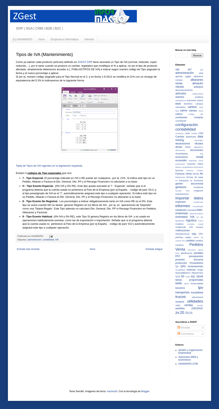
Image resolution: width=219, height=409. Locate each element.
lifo (202, 217)
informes (182, 206)
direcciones (180, 150)
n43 (191, 227)
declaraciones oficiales (189, 143)
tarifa (178, 283)
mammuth (112, 391)
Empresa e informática (64, 39)
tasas (186, 283)
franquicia (183, 180)
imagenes (198, 190)
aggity (188, 76)
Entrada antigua (154, 249)
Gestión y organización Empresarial (190, 351)
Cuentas (179, 136)
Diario (188, 147)
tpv (200, 287)
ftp (191, 181)
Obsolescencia (182, 234)
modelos (179, 224)
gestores (180, 187)
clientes (193, 110)
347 (190, 69)
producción (181, 263)
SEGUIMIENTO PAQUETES (189, 273)
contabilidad (48, 239)
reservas (191, 269)
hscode (178, 191)
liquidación (179, 221)
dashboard (191, 136)
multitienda (180, 227)
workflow (180, 308)
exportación (180, 164)
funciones (198, 180)
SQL (193, 276)
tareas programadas (189, 279)
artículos (180, 93)
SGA (177, 276)
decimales (199, 140)
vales (177, 305)
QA (177, 266)
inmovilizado (198, 206)
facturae (179, 170)
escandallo (181, 160)
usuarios (179, 301)
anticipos (198, 86)
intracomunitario (196, 213)
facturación (198, 167)
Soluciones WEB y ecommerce (188, 358)
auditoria (199, 97)
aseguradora (197, 94)
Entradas (184, 327)
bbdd (178, 103)
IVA (57, 239)
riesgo (200, 270)
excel (201, 160)
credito (194, 133)
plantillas (198, 253)
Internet (89, 39)
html (187, 191)
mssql (200, 224)
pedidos (190, 240)
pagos (188, 237)
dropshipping (181, 153)
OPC (201, 234)
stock (199, 276)
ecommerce (181, 157)
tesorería (180, 288)
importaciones (182, 194)
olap (194, 233)
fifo (201, 173)
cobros (178, 114)
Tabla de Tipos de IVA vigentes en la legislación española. (49, 165)
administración (34, 239)
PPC (177, 256)
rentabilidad (180, 270)
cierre (183, 110)
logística (191, 220)
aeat (201, 73)
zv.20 (179, 312)
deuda (178, 147)
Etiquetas (193, 160)
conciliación (180, 121)
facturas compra (195, 170)
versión (200, 305)
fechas (196, 174)
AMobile (179, 86)
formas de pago (195, 177)
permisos (192, 250)
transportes (182, 292)
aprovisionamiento (184, 90)
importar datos (189, 198)
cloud (201, 111)
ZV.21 (189, 312)
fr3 (176, 181)
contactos (179, 133)
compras (198, 117)
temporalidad (197, 283)
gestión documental (189, 183)
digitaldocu (198, 147)
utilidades (195, 301)
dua (201, 154)
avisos (200, 100)
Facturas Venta (183, 173)
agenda (178, 76)
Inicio (41, 39)
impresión (180, 202)
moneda (190, 224)
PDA (184, 241)
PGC (177, 253)
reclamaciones (195, 266)
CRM (200, 133)
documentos (196, 150)
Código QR (195, 114)
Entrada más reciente (28, 249)
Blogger (145, 391)
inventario (181, 216)
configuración (186, 125)
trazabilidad (197, 292)
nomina (199, 227)
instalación (181, 210)
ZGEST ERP (85, 61)
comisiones (181, 117)
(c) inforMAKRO (22, 39)
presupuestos (196, 256)
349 (201, 70)
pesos (200, 250)
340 (177, 69)
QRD (183, 266)
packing (179, 237)
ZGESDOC (197, 308)
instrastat (191, 210)
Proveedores (196, 263)
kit (198, 217)
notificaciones (182, 230)
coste (187, 133)
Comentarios (186, 333)
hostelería (198, 187)
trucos (180, 297)
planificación (186, 253)
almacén (197, 83)
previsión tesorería (189, 259)
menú (200, 221)
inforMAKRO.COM (188, 363)
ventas (188, 305)
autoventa (191, 100)
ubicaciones (197, 297)
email (199, 156)
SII (182, 276)
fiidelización (180, 177)
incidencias (198, 202)
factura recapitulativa (184, 167)
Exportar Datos (195, 164)
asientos (179, 97)
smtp (188, 277)
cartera (192, 106)
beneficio (188, 104)
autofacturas (180, 100)
